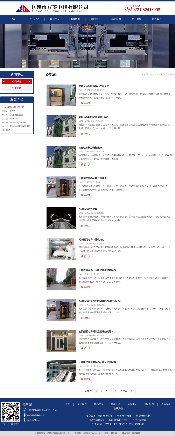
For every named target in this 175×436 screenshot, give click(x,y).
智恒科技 (136, 433)
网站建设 (126, 433)
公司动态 (17, 81)
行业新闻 (17, 88)
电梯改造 (75, 19)
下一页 (123, 390)
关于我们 (34, 19)
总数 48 (88, 390)
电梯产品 (55, 19)
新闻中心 (95, 19)
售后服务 (136, 19)
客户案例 (116, 19)
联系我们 (157, 19)
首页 (14, 19)
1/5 (132, 390)
